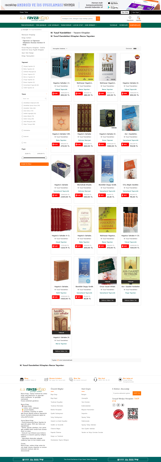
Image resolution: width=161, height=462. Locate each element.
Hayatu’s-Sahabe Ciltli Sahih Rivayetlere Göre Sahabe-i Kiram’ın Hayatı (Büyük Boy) (61, 134)
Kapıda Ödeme (56, 432)
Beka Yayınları (61, 140)
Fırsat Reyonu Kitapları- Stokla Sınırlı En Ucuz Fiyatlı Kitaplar (33, 49)
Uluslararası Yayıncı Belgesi (60, 440)
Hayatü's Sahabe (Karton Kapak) (84, 236)
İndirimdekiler (86, 406)
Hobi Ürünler (90, 25)
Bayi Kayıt (54, 398)
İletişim (84, 394)
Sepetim (84, 413)
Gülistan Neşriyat (84, 140)
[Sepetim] (138, 18)
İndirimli (25, 136)
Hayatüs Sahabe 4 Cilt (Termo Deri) (130, 236)
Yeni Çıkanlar (41, 25)
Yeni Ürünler (86, 402)
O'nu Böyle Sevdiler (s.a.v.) (130, 185)
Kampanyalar (135, 25)
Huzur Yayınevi (107, 140)
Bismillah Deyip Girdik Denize (107, 185)
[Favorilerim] (129, 18)
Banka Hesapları (56, 410)
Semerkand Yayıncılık (130, 140)
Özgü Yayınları (130, 293)
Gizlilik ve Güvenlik (57, 425)
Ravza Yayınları (84, 89)
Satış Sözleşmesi (56, 417)
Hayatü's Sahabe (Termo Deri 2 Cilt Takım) (61, 287)
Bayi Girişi (54, 394)
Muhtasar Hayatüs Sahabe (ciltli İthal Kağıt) (107, 236)
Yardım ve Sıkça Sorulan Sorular (92, 432)
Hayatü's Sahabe (84, 134)
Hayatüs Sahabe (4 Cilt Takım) (130, 83)
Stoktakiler (26, 130)
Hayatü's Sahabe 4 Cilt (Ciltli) (61, 236)
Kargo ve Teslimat (57, 436)
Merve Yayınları (61, 344)
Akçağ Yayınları (61, 242)
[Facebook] (114, 405)
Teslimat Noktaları (57, 406)
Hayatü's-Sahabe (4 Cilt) (107, 134)
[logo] (34, 19)
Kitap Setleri (26, 38)
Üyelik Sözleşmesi (57, 413)
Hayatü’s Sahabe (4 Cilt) (61, 337)
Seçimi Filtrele (34, 164)
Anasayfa (24, 29)
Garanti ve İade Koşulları (59, 421)
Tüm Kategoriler (27, 25)
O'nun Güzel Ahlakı (107, 287)
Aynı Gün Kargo (28, 53)
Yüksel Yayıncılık (61, 89)
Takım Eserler (66, 25)
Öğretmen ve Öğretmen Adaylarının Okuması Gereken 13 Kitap (34, 43)
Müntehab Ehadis (84, 185)
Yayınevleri (123, 25)
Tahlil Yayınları (61, 293)
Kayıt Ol (137, 393)
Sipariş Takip (86, 417)
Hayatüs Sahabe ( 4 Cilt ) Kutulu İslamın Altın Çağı (61, 83)
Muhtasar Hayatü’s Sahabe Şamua (84, 83)
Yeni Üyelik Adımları (88, 429)
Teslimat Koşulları (57, 402)
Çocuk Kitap (78, 25)
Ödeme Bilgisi (55, 429)
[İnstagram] (125, 405)
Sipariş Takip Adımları (89, 425)
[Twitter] (119, 405)
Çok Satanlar (53, 25)
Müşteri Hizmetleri (88, 410)
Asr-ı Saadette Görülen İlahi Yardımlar (130, 134)
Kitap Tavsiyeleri (28, 56)
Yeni (24, 143)
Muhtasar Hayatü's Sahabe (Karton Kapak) (107, 83)
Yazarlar (113, 25)
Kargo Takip (24, 12)
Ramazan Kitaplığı (28, 35)
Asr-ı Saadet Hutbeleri (130, 287)
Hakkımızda (85, 421)
